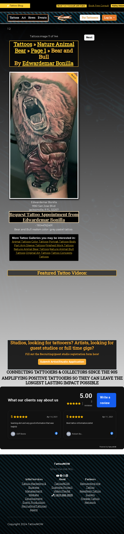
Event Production (34, 502)
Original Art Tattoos (38, 252)
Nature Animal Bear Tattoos (31, 249)
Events (42, 17)
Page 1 (38, 50)
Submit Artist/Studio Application (62, 361)
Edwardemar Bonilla (47, 63)
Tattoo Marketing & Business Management (34, 487)
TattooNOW (62, 483)
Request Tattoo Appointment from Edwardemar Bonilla (43, 217)
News (31, 17)
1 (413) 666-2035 (62, 495)
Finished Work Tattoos (59, 245)
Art (23, 17)
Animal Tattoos (21, 241)
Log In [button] (108, 17)
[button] (90, 18)
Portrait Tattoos (59, 241)
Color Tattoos (39, 241)
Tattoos (14, 17)
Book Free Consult (101, 5)
